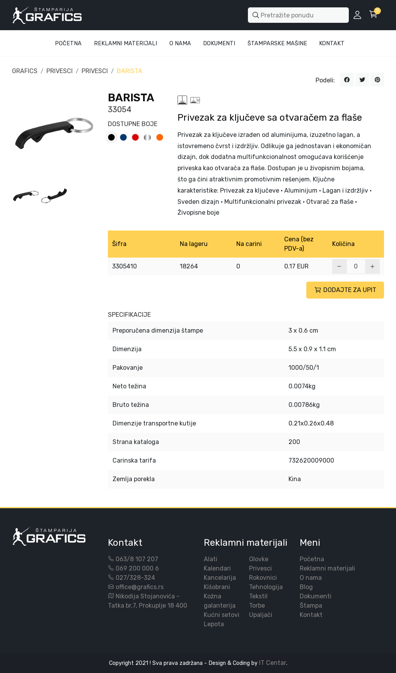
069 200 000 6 (137, 568)
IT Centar (272, 662)
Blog (306, 587)
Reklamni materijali (125, 43)
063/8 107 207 (137, 559)
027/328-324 (135, 577)
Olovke (258, 559)
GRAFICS (25, 71)
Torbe (257, 605)
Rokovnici (263, 577)
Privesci (260, 568)
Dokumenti (219, 43)
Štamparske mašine (277, 43)
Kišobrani (217, 587)
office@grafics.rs (140, 587)
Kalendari (217, 568)
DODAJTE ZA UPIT (345, 290)
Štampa (311, 605)
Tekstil (258, 596)
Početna (68, 43)
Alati (210, 559)
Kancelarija (220, 577)
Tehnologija (266, 587)
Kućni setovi (221, 614)
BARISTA (129, 71)
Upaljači (260, 614)
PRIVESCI (59, 71)
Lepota (214, 624)
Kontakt (332, 43)
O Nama (180, 43)
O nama (311, 577)
